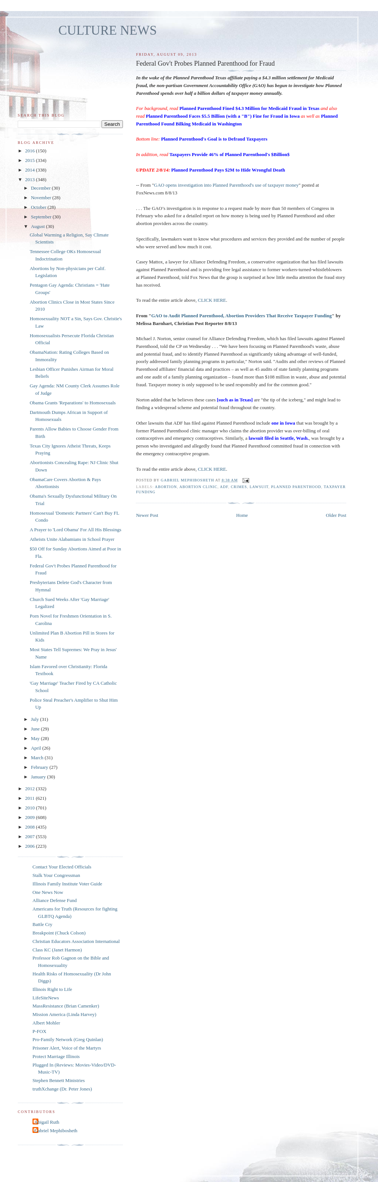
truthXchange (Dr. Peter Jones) (62, 1089)
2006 (30, 846)
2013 (30, 179)
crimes (239, 487)
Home (242, 515)
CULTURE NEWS (107, 30)
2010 (30, 808)
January (39, 777)
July (35, 719)
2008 (30, 827)
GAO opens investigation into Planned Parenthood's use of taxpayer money (226, 185)
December (41, 188)
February (40, 767)
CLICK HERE (212, 300)
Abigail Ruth (46, 1122)
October (39, 207)
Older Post (336, 515)
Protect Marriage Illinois (56, 1056)
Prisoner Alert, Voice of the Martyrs (66, 1048)
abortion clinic (198, 487)
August (38, 226)
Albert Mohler (46, 1023)
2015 (30, 160)
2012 (30, 788)
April (36, 748)
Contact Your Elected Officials (61, 867)
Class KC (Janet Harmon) (57, 950)
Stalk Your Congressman (56, 875)
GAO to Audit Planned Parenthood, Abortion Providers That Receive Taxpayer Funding (241, 315)
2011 (30, 798)
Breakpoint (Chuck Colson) (59, 933)
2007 (30, 836)
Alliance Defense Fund (54, 900)
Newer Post (147, 515)
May (36, 738)
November (41, 197)
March (38, 757)
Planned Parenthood (296, 487)
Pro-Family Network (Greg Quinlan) (67, 1039)
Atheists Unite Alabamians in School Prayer (72, 539)
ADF (224, 487)
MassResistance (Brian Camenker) (65, 1006)
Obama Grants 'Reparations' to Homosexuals (73, 402)
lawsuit (259, 487)
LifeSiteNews (45, 997)
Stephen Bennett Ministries (58, 1080)
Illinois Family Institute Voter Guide (67, 883)
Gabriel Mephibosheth (56, 1130)
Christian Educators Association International (76, 941)
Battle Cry (42, 924)
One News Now (47, 892)
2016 (30, 150)
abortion (166, 487)
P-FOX (39, 1031)
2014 (30, 170)
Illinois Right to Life (52, 989)
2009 (30, 817)
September (42, 217)
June (36, 729)
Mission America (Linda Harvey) (64, 1014)
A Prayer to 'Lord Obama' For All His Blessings (75, 529)
